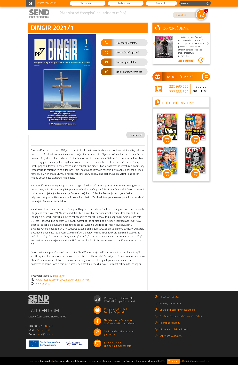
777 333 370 (179, 91)
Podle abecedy (125, 3)
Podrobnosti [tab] (135, 135)
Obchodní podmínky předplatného (177, 310)
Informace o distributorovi (173, 329)
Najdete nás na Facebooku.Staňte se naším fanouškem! (119, 321)
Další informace (190, 361)
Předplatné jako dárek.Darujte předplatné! (116, 310)
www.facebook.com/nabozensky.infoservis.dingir (62, 280)
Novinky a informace (170, 303)
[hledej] (207, 3)
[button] (124, 42)
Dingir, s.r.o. (59, 276)
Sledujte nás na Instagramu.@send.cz (119, 332)
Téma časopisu (87, 3)
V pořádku (173, 361)
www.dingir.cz (43, 283)
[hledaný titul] (191, 3)
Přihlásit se (180, 15)
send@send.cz (45, 334)
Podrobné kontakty (169, 323)
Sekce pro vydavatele (171, 336)
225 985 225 (179, 86)
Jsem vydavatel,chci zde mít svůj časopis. (118, 344)
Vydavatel (160, 3)
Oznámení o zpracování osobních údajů (180, 316)
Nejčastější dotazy (169, 297)
